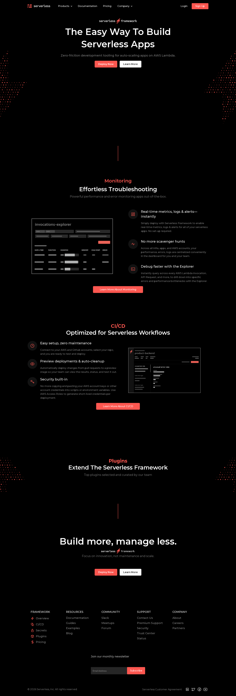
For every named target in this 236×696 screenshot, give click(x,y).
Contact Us (145, 617)
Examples (73, 628)
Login (184, 6)
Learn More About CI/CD (118, 406)
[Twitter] (193, 689)
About (176, 617)
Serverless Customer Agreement (162, 689)
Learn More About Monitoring (118, 289)
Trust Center (146, 633)
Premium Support (150, 623)
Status (141, 638)
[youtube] (205, 690)
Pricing (107, 6)
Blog (69, 633)
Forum (106, 628)
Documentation (87, 6)
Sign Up (200, 6)
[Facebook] (199, 689)
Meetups (107, 623)
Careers (177, 623)
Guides (71, 623)
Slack (105, 617)
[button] (64, 6)
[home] (39, 6)
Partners (178, 628)
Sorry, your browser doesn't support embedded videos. (118, 106)
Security (142, 628)
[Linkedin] (187, 689)
